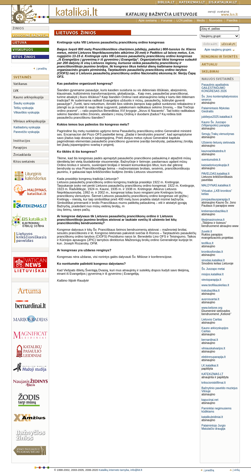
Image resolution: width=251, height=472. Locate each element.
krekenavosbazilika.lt (215, 211)
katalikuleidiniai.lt (212, 417)
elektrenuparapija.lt (214, 357)
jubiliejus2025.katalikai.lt (217, 116)
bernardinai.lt (210, 339)
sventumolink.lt (211, 159)
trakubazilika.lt (211, 290)
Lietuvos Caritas (212, 319)
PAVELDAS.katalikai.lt (216, 173)
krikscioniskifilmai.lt (214, 382)
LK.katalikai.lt (210, 365)
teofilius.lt (208, 243)
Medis (201, 20)
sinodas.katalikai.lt (213, 260)
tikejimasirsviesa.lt (213, 219)
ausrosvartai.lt (210, 299)
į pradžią (40, 68)
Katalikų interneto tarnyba (114, 470)
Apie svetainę (147, 20)
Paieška (232, 20)
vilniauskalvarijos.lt (213, 348)
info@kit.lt (136, 470)
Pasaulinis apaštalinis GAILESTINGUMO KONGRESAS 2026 (215, 88)
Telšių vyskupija (23, 107)
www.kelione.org (212, 307)
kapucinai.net (210, 399)
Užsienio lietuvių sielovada (218, 142)
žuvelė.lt (207, 231)
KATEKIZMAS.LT (212, 374)
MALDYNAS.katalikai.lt (216, 185)
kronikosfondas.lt (212, 251)
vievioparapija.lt (211, 279)
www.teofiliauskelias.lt (215, 285)
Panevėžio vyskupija (27, 132)
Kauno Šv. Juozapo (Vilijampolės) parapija (216, 124)
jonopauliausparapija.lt (216, 199)
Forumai (166, 20)
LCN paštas (184, 20)
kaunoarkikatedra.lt (214, 151)
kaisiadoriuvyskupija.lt (215, 165)
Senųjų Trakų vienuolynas (218, 134)
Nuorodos (215, 20)
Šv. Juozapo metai (213, 268)
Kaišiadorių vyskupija (27, 127)
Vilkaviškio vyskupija (26, 112)
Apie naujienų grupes (219, 49)
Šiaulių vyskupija (24, 103)
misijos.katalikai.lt (213, 274)
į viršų (234, 470)
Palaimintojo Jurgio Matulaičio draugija (214, 427)
